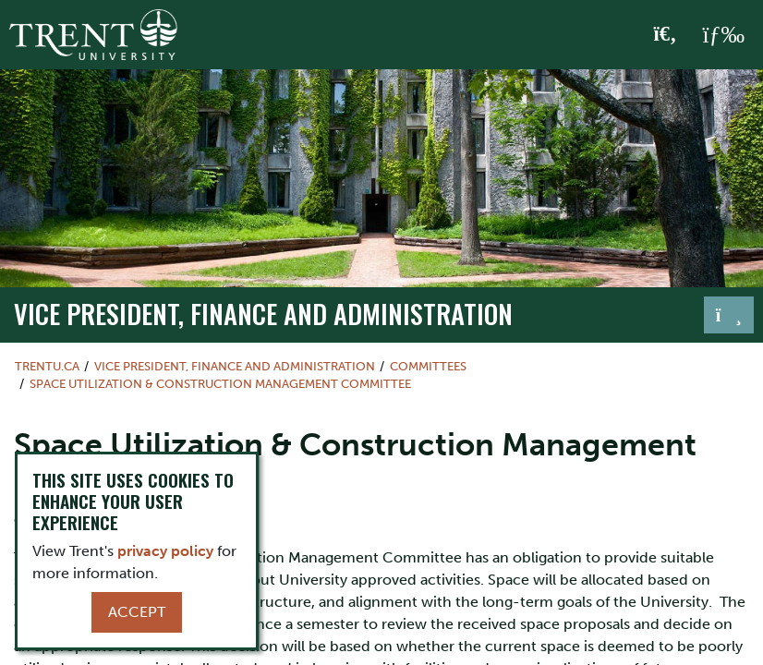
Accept (136, 612)
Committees (428, 366)
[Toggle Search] (665, 35)
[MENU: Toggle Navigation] (723, 35)
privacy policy (165, 551)
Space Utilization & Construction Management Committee (220, 384)
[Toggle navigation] (729, 314)
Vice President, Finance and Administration (263, 313)
